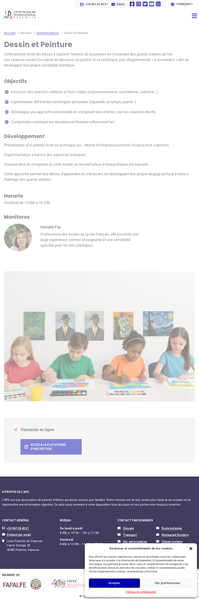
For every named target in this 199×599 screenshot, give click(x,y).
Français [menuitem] (183, 4)
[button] (191, 549)
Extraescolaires (48, 33)
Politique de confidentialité (141, 592)
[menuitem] (184, 4)
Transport (130, 533)
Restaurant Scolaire (175, 533)
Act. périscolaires (135, 540)
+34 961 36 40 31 (97, 4)
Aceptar (114, 583)
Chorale (128, 527)
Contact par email (19, 533)
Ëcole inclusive (172, 527)
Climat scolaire (172, 540)
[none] (184, 4)
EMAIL (121, 4)
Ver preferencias (167, 583)
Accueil (9, 33)
